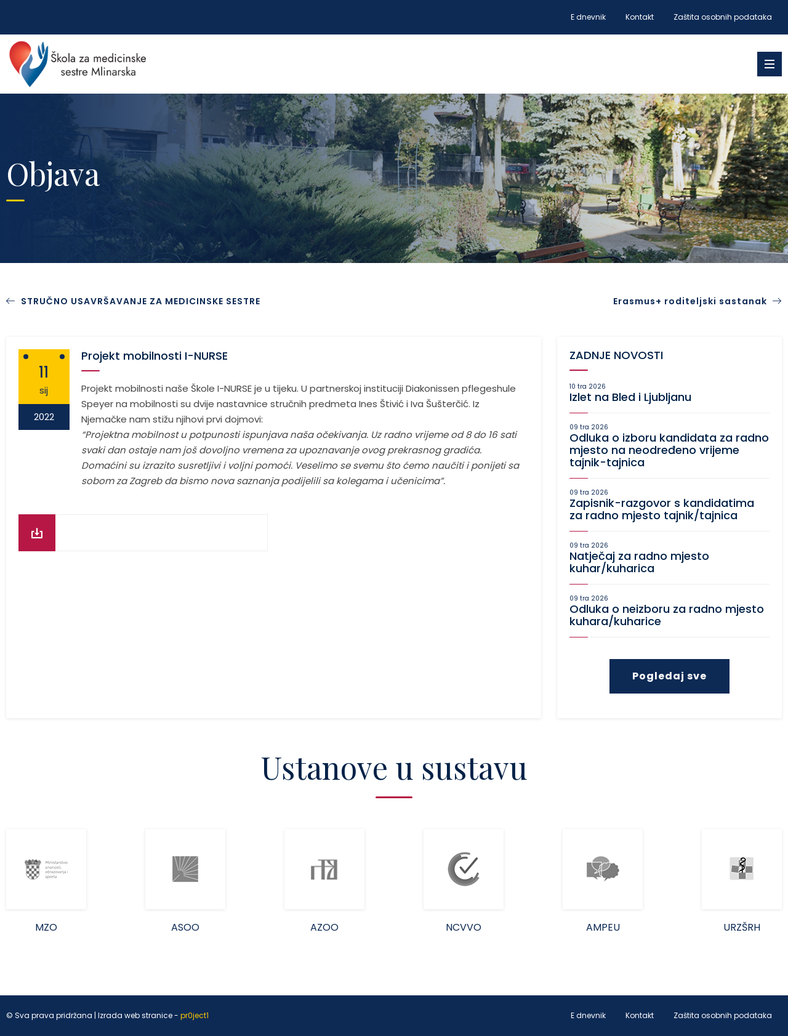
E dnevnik (588, 17)
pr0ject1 (194, 1016)
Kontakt (639, 17)
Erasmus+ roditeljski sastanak (697, 301)
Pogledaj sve (669, 676)
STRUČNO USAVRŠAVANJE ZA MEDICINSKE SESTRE (140, 301)
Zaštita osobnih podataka (722, 17)
